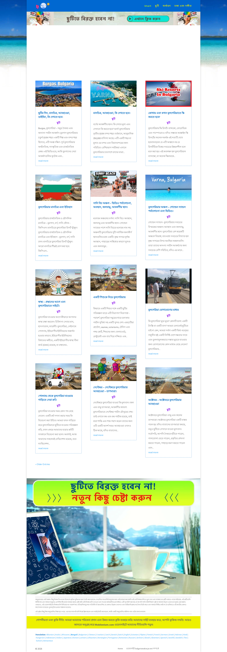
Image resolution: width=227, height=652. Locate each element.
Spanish (163, 637)
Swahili (171, 637)
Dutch (120, 634)
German (164, 634)
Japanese (67, 637)
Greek (171, 634)
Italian (59, 637)
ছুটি (157, 6)
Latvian (83, 637)
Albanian (50, 634)
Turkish (39, 640)
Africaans (65, 634)
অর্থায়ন (167, 6)
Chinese (91, 634)
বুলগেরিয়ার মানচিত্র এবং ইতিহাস (55, 207)
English (127, 634)
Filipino (142, 634)
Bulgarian (83, 634)
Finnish (150, 634)
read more (43, 160)
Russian (132, 637)
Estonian (134, 634)
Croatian (100, 634)
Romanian (123, 637)
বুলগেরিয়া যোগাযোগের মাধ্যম (163, 309)
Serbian (140, 637)
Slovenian (155, 637)
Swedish (178, 637)
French (157, 634)
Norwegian (102, 637)
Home (120, 649)
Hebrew (178, 634)
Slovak (147, 637)
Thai (185, 637)
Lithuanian (91, 637)
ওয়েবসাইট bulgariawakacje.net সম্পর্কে (142, 649)
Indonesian (50, 637)
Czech (107, 634)
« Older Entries (42, 464)
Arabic (57, 634)
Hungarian (40, 637)
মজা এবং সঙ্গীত (183, 6)
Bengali (74, 634)
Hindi (185, 634)
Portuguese (113, 637)
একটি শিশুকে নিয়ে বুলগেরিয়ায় (109, 297)
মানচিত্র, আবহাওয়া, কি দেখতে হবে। (111, 113)
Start (147, 6)
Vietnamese (48, 640)
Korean (76, 637)
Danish (114, 634)
